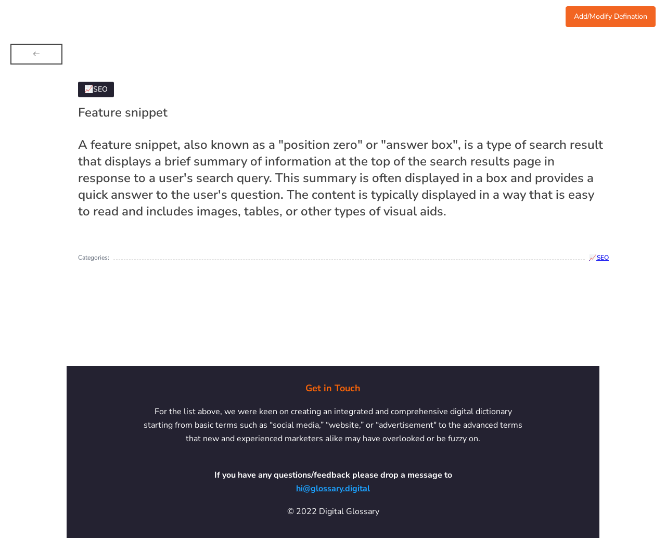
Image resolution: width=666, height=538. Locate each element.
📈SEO (599, 257)
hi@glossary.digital (333, 488)
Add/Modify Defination (610, 16)
